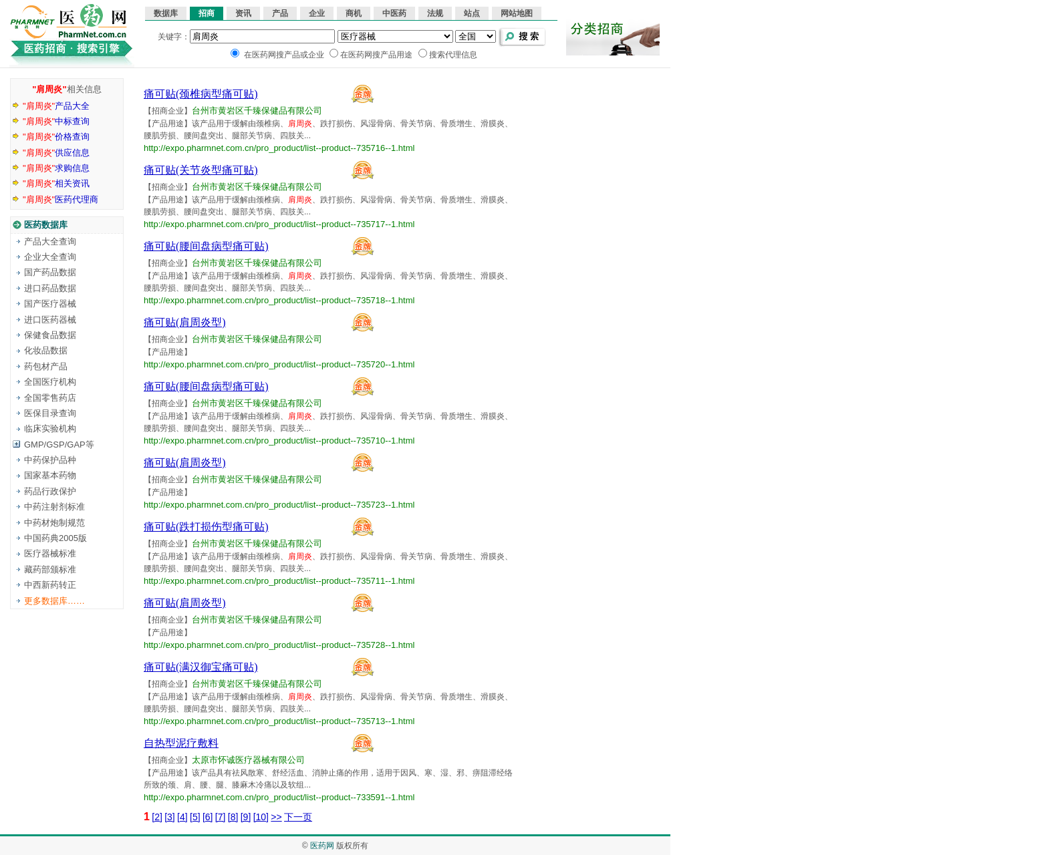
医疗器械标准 (50, 553)
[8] (233, 817)
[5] (195, 817)
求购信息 (56, 168)
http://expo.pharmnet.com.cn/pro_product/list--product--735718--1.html (279, 300)
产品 (280, 13)
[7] (220, 817)
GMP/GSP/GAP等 (59, 445)
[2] (157, 817)
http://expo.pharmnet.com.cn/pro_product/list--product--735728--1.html (279, 645)
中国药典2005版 (55, 538)
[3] (169, 817)
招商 (207, 13)
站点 (472, 13)
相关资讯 (56, 183)
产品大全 (56, 106)
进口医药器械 (50, 320)
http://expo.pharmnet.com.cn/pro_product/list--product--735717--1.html (279, 224)
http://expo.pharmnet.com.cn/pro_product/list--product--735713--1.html (279, 721)
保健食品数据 (50, 335)
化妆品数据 (46, 350)
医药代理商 (60, 199)
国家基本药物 (50, 475)
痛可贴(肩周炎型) (185, 322)
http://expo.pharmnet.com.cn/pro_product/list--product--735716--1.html (279, 148)
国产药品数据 (50, 272)
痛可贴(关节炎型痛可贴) (201, 170)
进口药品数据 (50, 288)
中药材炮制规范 (54, 523)
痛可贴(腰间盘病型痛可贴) (206, 246)
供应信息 (56, 153)
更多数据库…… (54, 601)
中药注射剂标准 (54, 507)
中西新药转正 (50, 585)
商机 (354, 13)
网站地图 (517, 13)
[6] (208, 817)
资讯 (243, 13)
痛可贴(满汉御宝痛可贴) (201, 667)
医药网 (322, 845)
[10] (261, 817)
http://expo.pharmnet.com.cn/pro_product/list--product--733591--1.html (279, 797)
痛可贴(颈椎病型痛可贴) (201, 94)
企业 (317, 13)
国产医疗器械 (50, 304)
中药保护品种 (50, 460)
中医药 (394, 13)
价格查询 (56, 137)
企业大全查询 (50, 257)
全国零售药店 (50, 398)
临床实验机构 (50, 428)
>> (276, 817)
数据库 (166, 13)
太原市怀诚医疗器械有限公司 (248, 760)
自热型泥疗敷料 (181, 743)
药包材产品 (46, 366)
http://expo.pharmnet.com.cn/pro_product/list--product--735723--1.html (279, 505)
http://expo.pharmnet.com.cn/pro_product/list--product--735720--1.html (279, 364)
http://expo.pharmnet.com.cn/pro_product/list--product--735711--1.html (279, 581)
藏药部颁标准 (50, 569)
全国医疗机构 (50, 382)
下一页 (298, 817)
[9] (246, 817)
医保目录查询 (50, 413)
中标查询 (56, 121)
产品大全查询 (50, 241)
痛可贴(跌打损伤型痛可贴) (206, 526)
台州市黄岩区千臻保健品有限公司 (257, 111)
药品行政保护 (50, 491)
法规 (435, 13)
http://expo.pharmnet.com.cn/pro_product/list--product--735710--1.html (279, 441)
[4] (182, 817)
